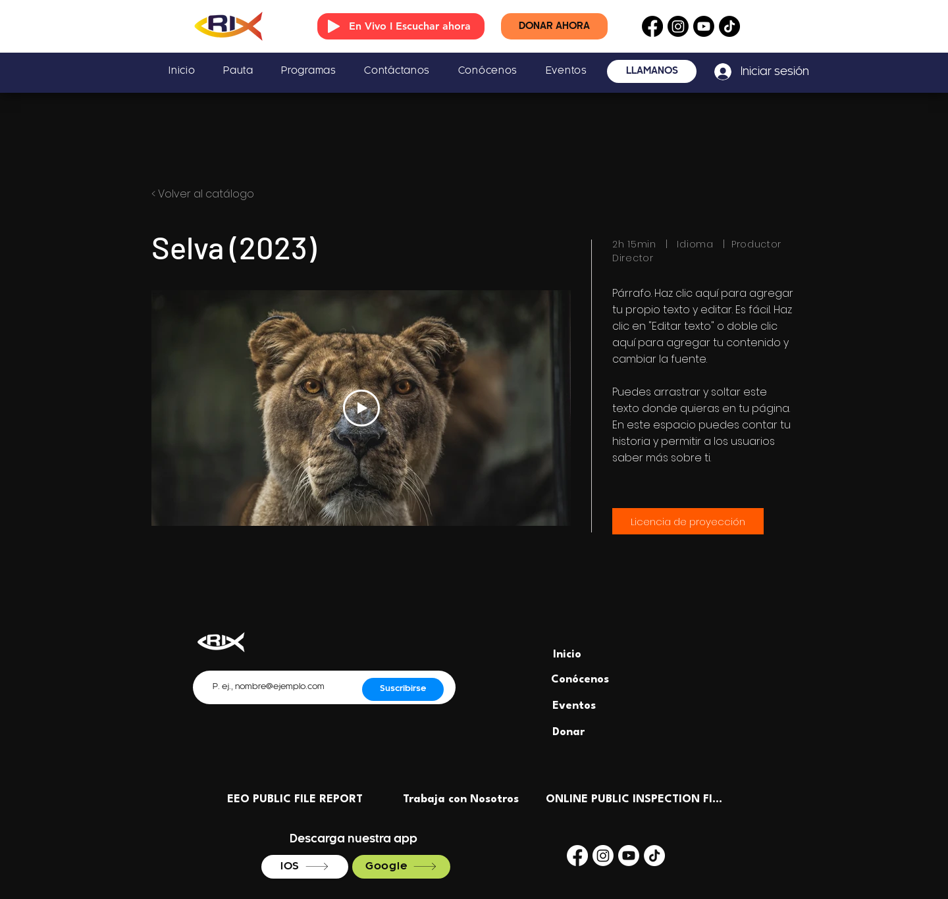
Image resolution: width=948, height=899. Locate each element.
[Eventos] (574, 705)
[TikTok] (729, 26)
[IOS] (304, 867)
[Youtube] (703, 26)
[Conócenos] (580, 679)
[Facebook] (652, 26)
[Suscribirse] (403, 689)
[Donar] (568, 732)
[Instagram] (678, 26)
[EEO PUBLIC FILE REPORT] (295, 799)
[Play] (334, 26)
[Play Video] (361, 408)
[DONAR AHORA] (554, 26)
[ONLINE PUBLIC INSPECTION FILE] (635, 799)
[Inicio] (566, 654)
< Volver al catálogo (202, 193)
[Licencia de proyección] (688, 521)
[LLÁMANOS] (652, 71)
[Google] (401, 867)
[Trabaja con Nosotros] (460, 799)
